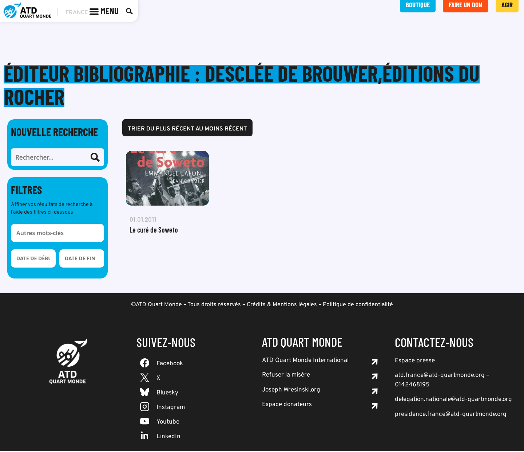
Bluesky (167, 394)
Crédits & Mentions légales (282, 305)
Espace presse (415, 362)
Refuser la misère (286, 376)
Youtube (167, 423)
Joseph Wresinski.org (291, 391)
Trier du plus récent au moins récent (187, 129)
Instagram (170, 408)
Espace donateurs (287, 405)
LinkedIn (168, 437)
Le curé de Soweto (154, 230)
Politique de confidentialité (358, 305)
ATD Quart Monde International (305, 361)
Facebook (169, 365)
